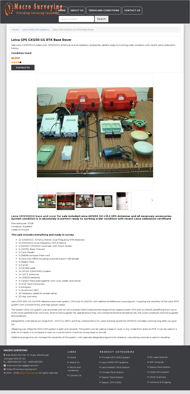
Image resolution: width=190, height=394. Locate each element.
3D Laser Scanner (158, 357)
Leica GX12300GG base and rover (33, 216)
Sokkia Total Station (159, 367)
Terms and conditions (103, 10)
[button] (38, 200)
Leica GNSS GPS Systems (35, 29)
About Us (77, 10)
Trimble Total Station (112, 372)
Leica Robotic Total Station (115, 367)
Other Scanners (157, 377)
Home (62, 10)
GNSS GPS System (158, 372)
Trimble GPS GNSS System (115, 357)
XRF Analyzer (156, 362)
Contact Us (132, 10)
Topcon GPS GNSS (110, 382)
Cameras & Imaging (159, 382)
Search (101, 19)
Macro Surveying (29, 372)
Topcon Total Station (111, 377)
